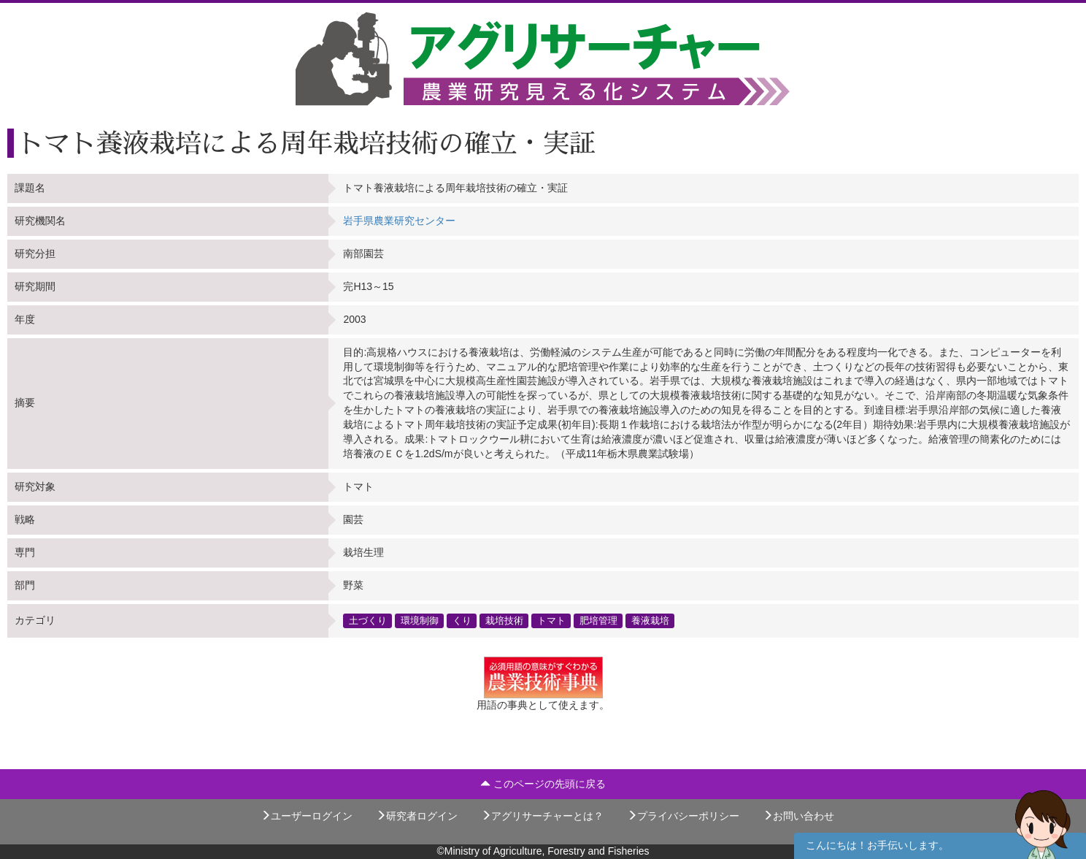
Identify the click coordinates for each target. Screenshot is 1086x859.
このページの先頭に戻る (543, 784)
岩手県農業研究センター (399, 220)
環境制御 (420, 620)
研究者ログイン (417, 816)
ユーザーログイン (307, 816)
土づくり (368, 620)
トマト (551, 620)
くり (461, 620)
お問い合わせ (798, 816)
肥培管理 (598, 620)
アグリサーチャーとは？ (542, 816)
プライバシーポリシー (683, 816)
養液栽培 (650, 620)
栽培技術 (504, 620)
